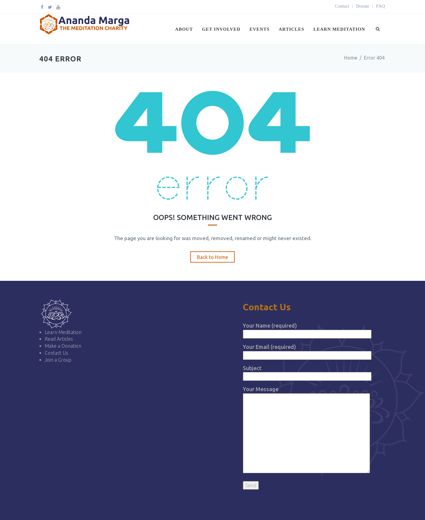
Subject (307, 372)
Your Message (306, 430)
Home (350, 57)
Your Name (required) (307, 329)
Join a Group (58, 360)
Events (260, 29)
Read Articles (59, 339)
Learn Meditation (339, 29)
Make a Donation (63, 346)
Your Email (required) (307, 351)
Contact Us (56, 353)
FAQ (380, 6)
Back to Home (212, 257)
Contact (342, 6)
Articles (291, 29)
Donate (362, 6)
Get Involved (221, 29)
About (184, 29)
